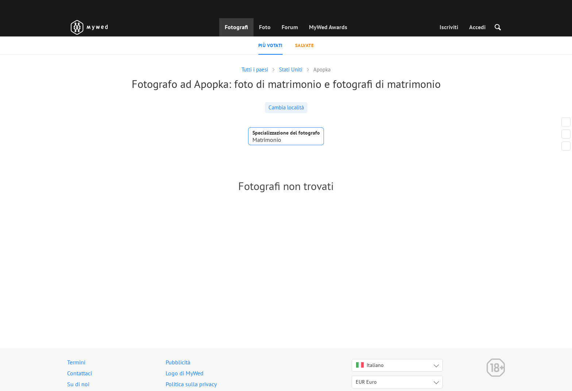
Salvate (304, 45)
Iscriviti (449, 27)
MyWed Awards (328, 27)
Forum (290, 27)
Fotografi (236, 27)
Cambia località (286, 107)
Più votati (270, 45)
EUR (366, 382)
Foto (265, 27)
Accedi (477, 27)
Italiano (370, 365)
